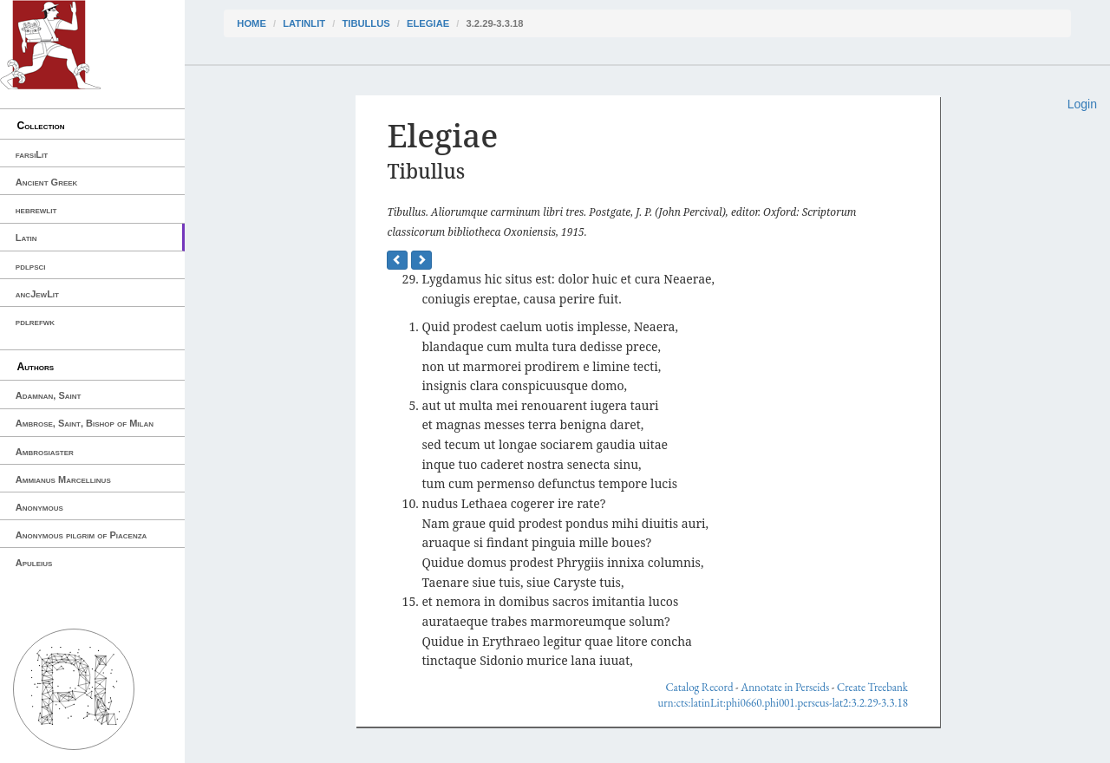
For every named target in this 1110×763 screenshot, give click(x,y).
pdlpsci (31, 266)
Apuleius (34, 563)
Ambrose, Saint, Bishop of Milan (84, 423)
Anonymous (39, 507)
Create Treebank (872, 687)
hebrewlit (36, 210)
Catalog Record (699, 687)
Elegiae (428, 23)
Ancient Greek (47, 182)
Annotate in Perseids (785, 687)
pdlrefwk (35, 321)
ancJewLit (37, 294)
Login (1082, 104)
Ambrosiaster (45, 452)
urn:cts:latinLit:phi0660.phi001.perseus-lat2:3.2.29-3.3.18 (782, 702)
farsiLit (32, 154)
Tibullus (365, 23)
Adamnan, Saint (49, 395)
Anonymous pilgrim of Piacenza (81, 535)
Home (251, 23)
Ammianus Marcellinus (63, 479)
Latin (26, 237)
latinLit (304, 23)
